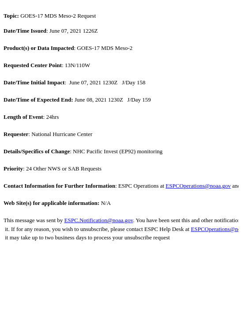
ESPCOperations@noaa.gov (198, 185)
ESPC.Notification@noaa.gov (98, 220)
